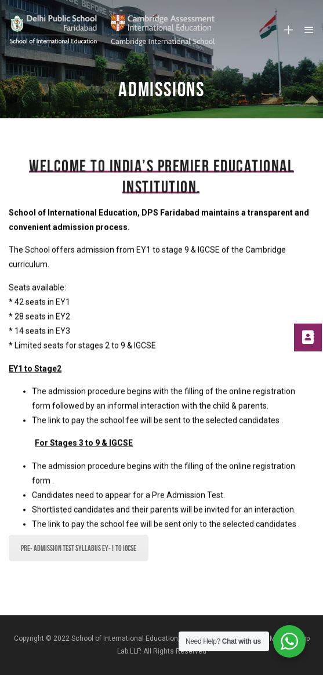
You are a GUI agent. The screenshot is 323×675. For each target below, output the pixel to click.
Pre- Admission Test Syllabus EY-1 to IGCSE (78, 548)
